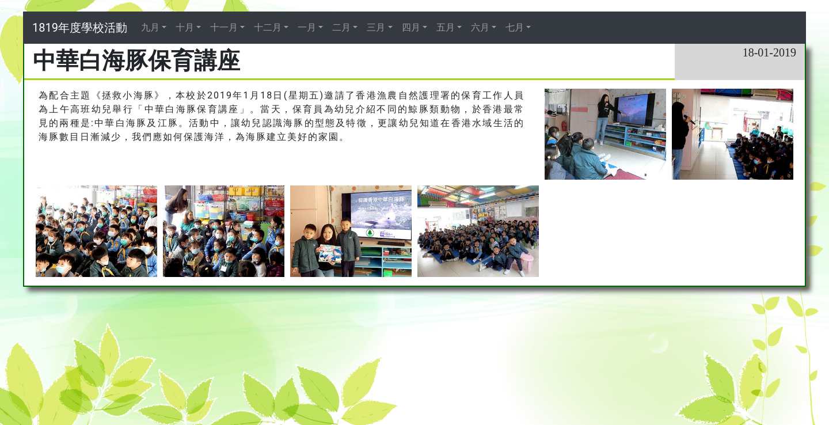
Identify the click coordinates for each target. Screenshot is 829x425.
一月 (307, 27)
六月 (480, 27)
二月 (341, 27)
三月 (376, 27)
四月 (411, 27)
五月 (445, 27)
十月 (185, 27)
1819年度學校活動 (79, 28)
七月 (514, 27)
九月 (150, 27)
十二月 (268, 27)
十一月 (224, 27)
